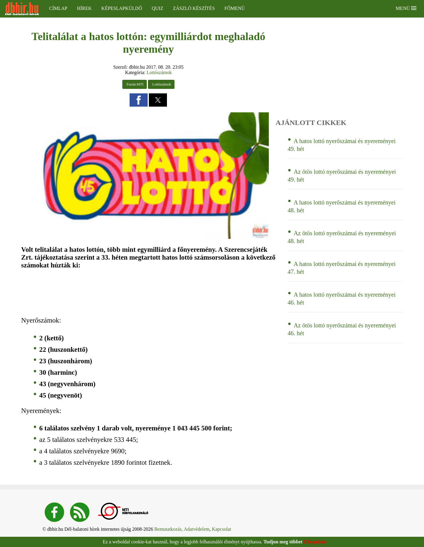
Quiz (157, 8)
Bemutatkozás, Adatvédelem (181, 529)
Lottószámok (159, 72)
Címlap (58, 8)
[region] (106, 293)
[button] (139, 100)
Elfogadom (315, 541)
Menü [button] (406, 8)
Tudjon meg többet (282, 541)
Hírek (84, 8)
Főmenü (235, 8)
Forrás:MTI (134, 84)
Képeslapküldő (121, 8)
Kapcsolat (221, 529)
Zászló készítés (194, 8)
